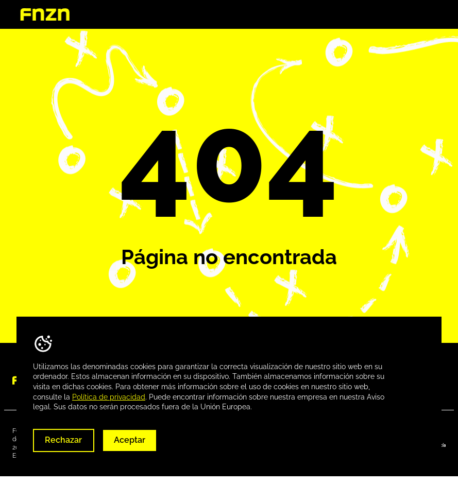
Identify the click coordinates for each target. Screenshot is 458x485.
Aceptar (129, 440)
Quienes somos (247, 15)
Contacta (421, 15)
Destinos (312, 15)
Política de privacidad (108, 397)
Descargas (366, 15)
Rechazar (63, 440)
